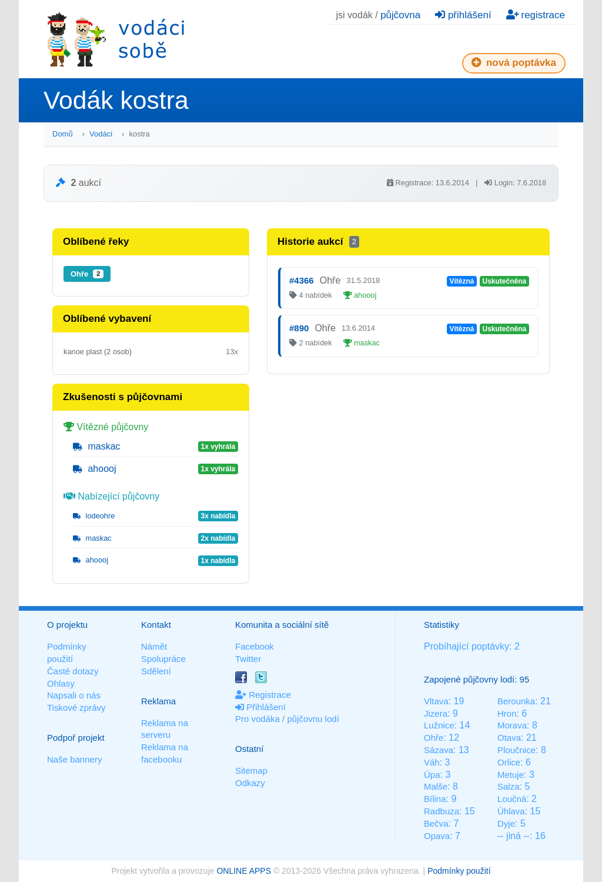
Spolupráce (163, 659)
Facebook (254, 646)
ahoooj (94, 469)
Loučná (511, 799)
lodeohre (94, 515)
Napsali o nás (74, 695)
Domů (62, 133)
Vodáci (100, 133)
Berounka (516, 701)
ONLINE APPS (243, 871)
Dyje (506, 823)
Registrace (263, 695)
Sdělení (156, 671)
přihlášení (463, 15)
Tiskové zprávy (76, 708)
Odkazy (250, 783)
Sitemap (251, 770)
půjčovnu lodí (313, 719)
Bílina (435, 799)
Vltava (436, 701)
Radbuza (441, 811)
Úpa (432, 775)
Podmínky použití (458, 871)
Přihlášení (260, 707)
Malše (435, 786)
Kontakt (156, 625)
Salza (508, 786)
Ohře (87, 273)
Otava (509, 738)
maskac (97, 446)
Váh (432, 762)
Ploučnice (516, 750)
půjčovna (400, 15)
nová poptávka (513, 62)
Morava (512, 725)
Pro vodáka (257, 719)
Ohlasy (61, 683)
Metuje (510, 775)
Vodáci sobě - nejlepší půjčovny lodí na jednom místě (116, 39)
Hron (507, 713)
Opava (437, 836)
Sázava (438, 750)
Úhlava (511, 811)
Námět (154, 646)
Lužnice (439, 725)
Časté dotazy (73, 671)
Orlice (508, 762)
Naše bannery (74, 759)
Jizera (435, 713)
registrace (535, 15)
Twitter (248, 659)
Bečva (436, 823)
